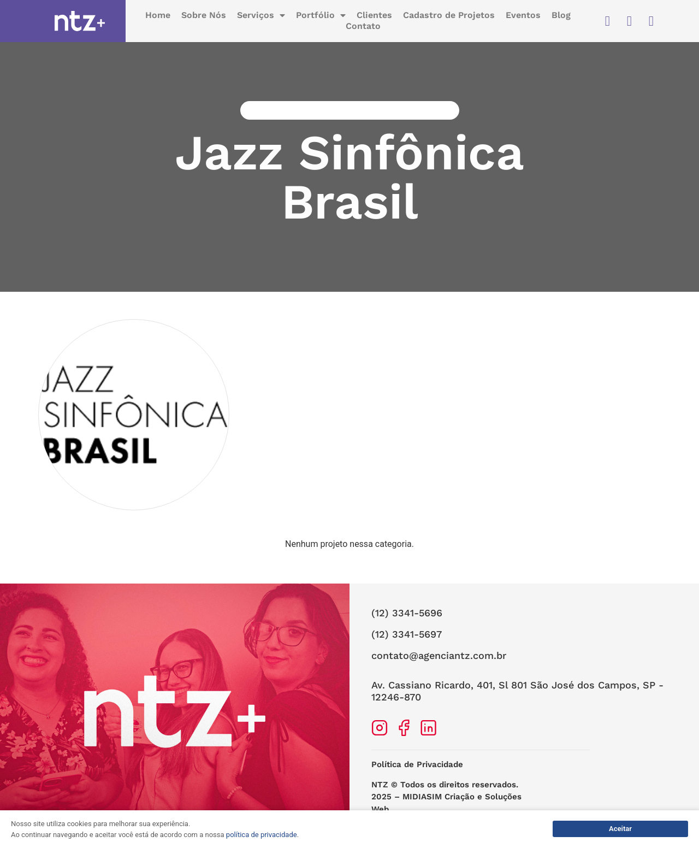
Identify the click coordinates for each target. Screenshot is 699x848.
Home (157, 16)
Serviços (261, 16)
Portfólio (321, 16)
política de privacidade (261, 835)
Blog (561, 16)
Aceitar (620, 829)
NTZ (379, 793)
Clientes (374, 16)
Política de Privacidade (417, 773)
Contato (363, 27)
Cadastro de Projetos (449, 16)
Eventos (523, 16)
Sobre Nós (203, 16)
